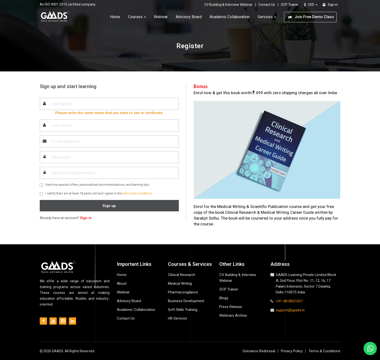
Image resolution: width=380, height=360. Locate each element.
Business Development (186, 301)
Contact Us (266, 4)
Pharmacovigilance (183, 292)
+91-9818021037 (289, 301)
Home (115, 16)
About (122, 283)
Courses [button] (137, 16)
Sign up (109, 206)
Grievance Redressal (259, 351)
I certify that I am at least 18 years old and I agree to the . (99, 193)
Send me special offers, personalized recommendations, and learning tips (97, 184)
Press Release (230, 307)
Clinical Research (181, 275)
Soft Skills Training (182, 309)
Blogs (223, 298)
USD (310, 4)
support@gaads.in (290, 310)
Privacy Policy (292, 351)
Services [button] (267, 16)
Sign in (330, 4)
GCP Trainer (290, 4)
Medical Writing (180, 283)
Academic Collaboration (230, 16)
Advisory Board (189, 16)
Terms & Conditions (324, 351)
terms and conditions (137, 193)
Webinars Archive (233, 315)
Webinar (161, 16)
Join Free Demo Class (310, 16)
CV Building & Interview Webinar (228, 4)
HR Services (177, 318)
